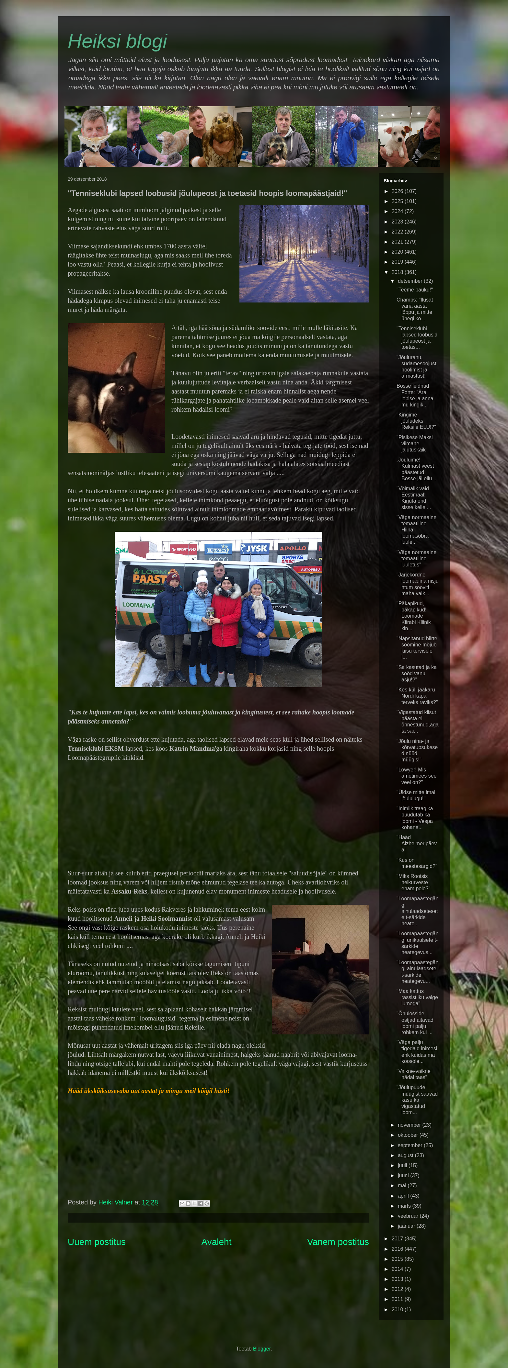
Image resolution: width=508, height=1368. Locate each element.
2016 (398, 1249)
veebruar (409, 1216)
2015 (398, 1259)
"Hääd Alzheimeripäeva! (417, 843)
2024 (398, 211)
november (410, 1125)
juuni (404, 1175)
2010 (398, 1309)
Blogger (262, 1348)
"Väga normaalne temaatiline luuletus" (416, 558)
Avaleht (217, 1242)
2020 (398, 252)
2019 (398, 262)
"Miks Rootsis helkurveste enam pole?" (413, 882)
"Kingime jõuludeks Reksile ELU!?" (416, 421)
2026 (398, 191)
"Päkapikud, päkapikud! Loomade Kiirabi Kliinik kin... (414, 616)
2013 (398, 1279)
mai (403, 1185)
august (406, 1155)
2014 (398, 1269)
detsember (411, 281)
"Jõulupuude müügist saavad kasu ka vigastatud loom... (417, 1100)
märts (405, 1206)
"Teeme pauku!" (415, 289)
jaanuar (407, 1226)
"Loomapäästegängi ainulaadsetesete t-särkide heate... (417, 911)
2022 (398, 231)
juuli (403, 1165)
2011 (398, 1299)
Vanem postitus (338, 1242)
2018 (398, 272)
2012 (398, 1289)
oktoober (409, 1135)
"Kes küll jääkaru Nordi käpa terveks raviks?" (417, 696)
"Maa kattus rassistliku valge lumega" (417, 997)
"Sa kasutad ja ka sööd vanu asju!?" (417, 673)
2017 (398, 1238)
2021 (398, 242)
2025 (398, 201)
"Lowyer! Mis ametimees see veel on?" (417, 776)
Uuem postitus (97, 1242)
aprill (404, 1196)
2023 (398, 221)
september (411, 1145)
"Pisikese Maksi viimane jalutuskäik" (415, 443)
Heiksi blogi (117, 41)
